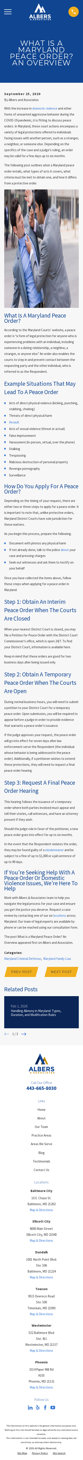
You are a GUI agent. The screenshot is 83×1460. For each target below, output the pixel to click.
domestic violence (44, 108)
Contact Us (41, 1170)
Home (41, 1109)
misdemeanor (54, 850)
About (41, 1118)
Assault (14, 422)
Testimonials (41, 1161)
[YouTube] (52, 1407)
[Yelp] (37, 1407)
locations (59, 915)
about (65, 550)
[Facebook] (45, 1407)
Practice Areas (41, 1135)
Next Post (61, 972)
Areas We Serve (41, 1144)
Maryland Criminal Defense (22, 959)
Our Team (41, 1127)
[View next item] (23, 1034)
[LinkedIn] (30, 1407)
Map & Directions (41, 1210)
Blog (41, 1153)
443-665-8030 (41, 1088)
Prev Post (21, 972)
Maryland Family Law (57, 959)
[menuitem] (22, 1453)
